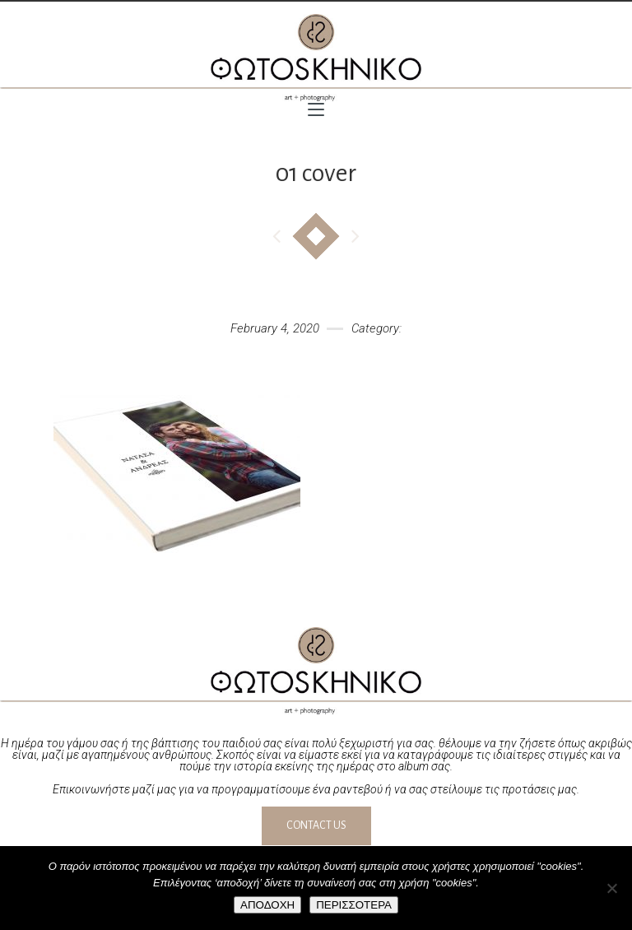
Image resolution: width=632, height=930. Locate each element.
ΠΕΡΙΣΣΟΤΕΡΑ (354, 905)
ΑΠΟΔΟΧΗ (267, 905)
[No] (611, 888)
